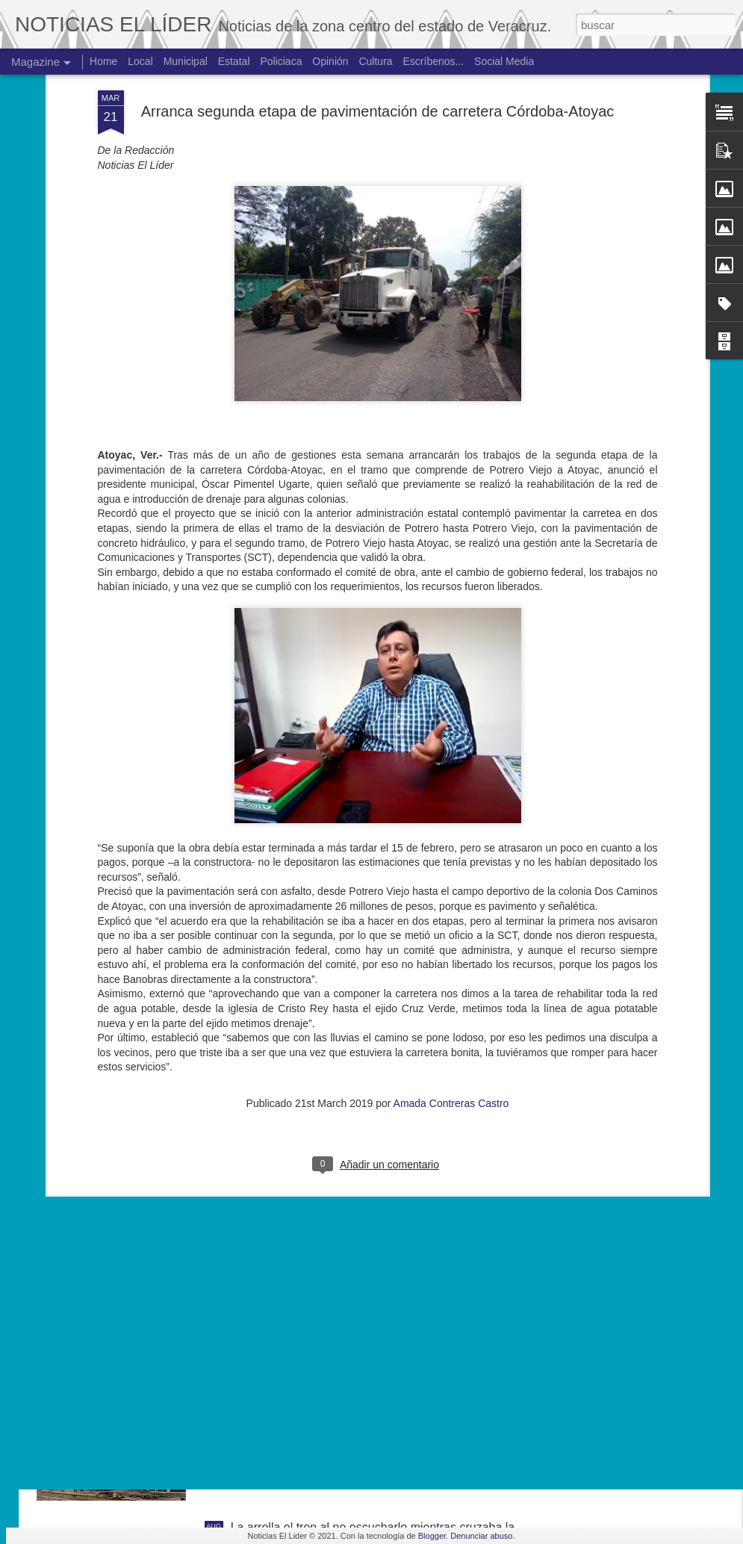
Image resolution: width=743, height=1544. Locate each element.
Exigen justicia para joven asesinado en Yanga (354, 1188)
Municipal (186, 61)
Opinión (330, 61)
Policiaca (281, 61)
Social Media (504, 61)
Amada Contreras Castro (451, 921)
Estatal (234, 61)
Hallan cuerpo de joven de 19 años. (325, 1357)
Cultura (375, 61)
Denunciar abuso (481, 1535)
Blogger (432, 1535)
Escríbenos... (433, 61)
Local (140, 61)
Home (103, 61)
